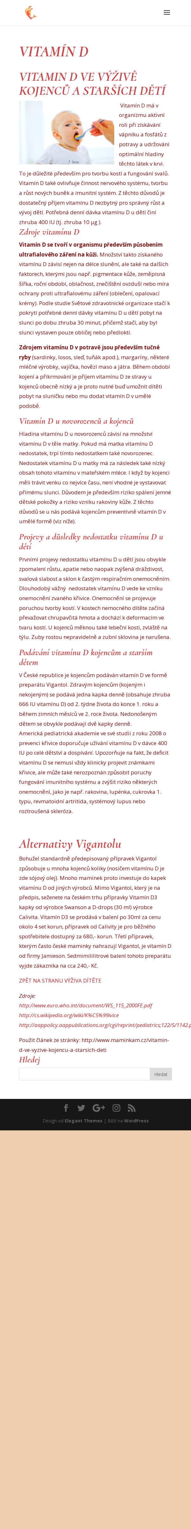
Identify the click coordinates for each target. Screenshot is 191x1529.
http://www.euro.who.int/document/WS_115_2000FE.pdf (85, 1005)
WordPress (136, 1121)
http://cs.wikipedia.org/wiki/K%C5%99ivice (69, 1015)
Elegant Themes (83, 1121)
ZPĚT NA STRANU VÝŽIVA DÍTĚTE (60, 980)
